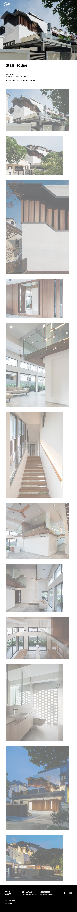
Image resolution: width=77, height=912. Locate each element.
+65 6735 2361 (45, 892)
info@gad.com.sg (46, 894)
